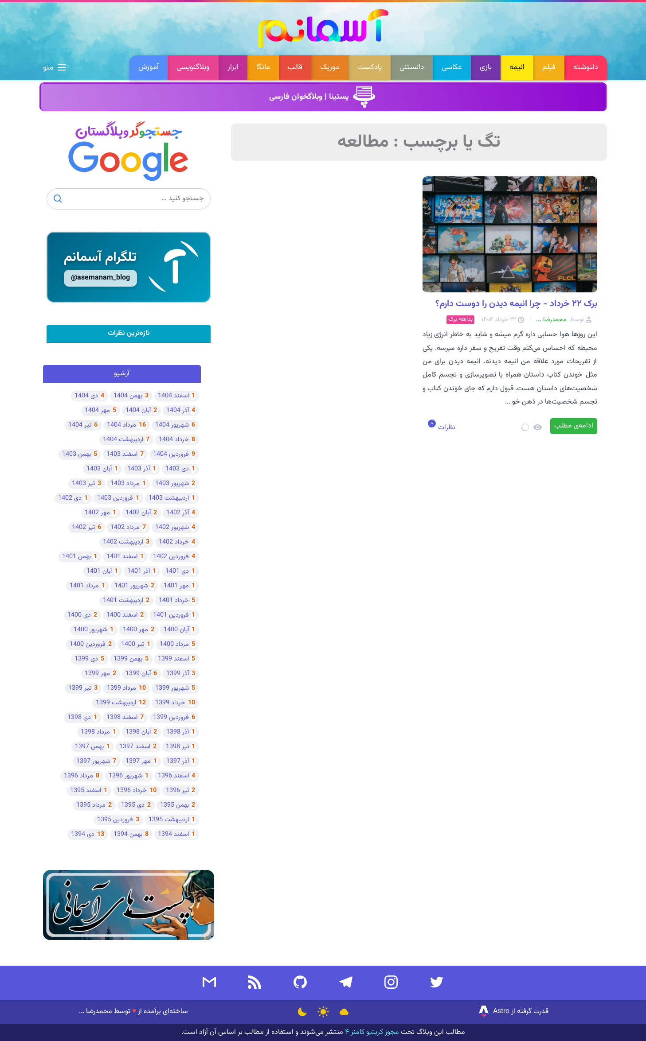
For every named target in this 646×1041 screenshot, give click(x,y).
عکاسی (452, 67)
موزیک (330, 67)
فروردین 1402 (171, 556)
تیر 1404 (79, 425)
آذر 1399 (177, 673)
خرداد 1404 (174, 439)
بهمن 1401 (76, 556)
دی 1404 (86, 396)
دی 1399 (86, 659)
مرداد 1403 (125, 483)
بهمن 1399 (128, 659)
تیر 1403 (83, 483)
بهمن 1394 (128, 834)
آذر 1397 (177, 761)
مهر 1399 (97, 673)
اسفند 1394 (173, 834)
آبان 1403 (99, 469)
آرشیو (121, 373)
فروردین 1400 (88, 644)
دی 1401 (177, 571)
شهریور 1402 (172, 527)
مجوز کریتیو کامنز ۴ (371, 1032)
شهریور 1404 (172, 425)
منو (54, 68)
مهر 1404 (97, 410)
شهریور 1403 (172, 483)
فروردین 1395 (115, 819)
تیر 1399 (79, 688)
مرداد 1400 (174, 644)
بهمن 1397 (89, 746)
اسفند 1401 (121, 556)
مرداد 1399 (121, 688)
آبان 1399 (138, 673)
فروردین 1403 (115, 498)
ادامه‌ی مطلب (573, 425)
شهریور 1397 (93, 761)
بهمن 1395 (174, 805)
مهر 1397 (138, 761)
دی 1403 (177, 469)
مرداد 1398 (95, 732)
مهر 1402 (97, 513)
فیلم (549, 67)
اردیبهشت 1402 (123, 542)
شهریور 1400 (90, 629)
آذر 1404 (177, 410)
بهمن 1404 (128, 396)
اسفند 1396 (173, 776)
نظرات (445, 427)
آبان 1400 (176, 629)
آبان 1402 (138, 513)
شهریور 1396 (125, 776)
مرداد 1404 (121, 425)
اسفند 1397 (134, 746)
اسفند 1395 (85, 790)
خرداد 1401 (174, 600)
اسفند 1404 (173, 396)
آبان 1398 (138, 732)
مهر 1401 (176, 586)
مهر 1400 (135, 629)
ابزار (233, 67)
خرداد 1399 (170, 703)
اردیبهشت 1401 (123, 600)
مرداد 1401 (84, 586)
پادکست (369, 67)
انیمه (517, 67)
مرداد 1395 (91, 805)
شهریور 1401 (131, 586)
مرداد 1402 (125, 527)
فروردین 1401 (171, 615)
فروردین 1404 (171, 454)
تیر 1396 (177, 790)
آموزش (148, 67)
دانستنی (411, 67)
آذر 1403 (138, 469)
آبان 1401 (99, 571)
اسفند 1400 (121, 615)
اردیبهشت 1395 (169, 819)
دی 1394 (82, 834)
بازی (486, 67)
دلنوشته (585, 67)
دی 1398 (79, 717)
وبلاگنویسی (193, 67)
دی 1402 (70, 498)
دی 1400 (79, 615)
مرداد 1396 (78, 776)
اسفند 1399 (173, 659)
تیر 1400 (132, 644)
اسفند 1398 (121, 717)
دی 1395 (133, 805)
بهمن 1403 (76, 454)
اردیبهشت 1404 (123, 439)
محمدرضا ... (95, 1011)
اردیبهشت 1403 (169, 498)
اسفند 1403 (121, 454)
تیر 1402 (83, 527)
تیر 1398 (177, 746)
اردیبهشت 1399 (116, 703)
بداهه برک (460, 319)
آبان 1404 (138, 410)
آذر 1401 (138, 571)
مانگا (263, 67)
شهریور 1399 (172, 688)
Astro (493, 1012)
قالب (295, 67)
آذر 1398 (177, 732)
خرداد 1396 (132, 790)
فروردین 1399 (171, 717)
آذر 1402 (177, 513)
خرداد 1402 (174, 542)
